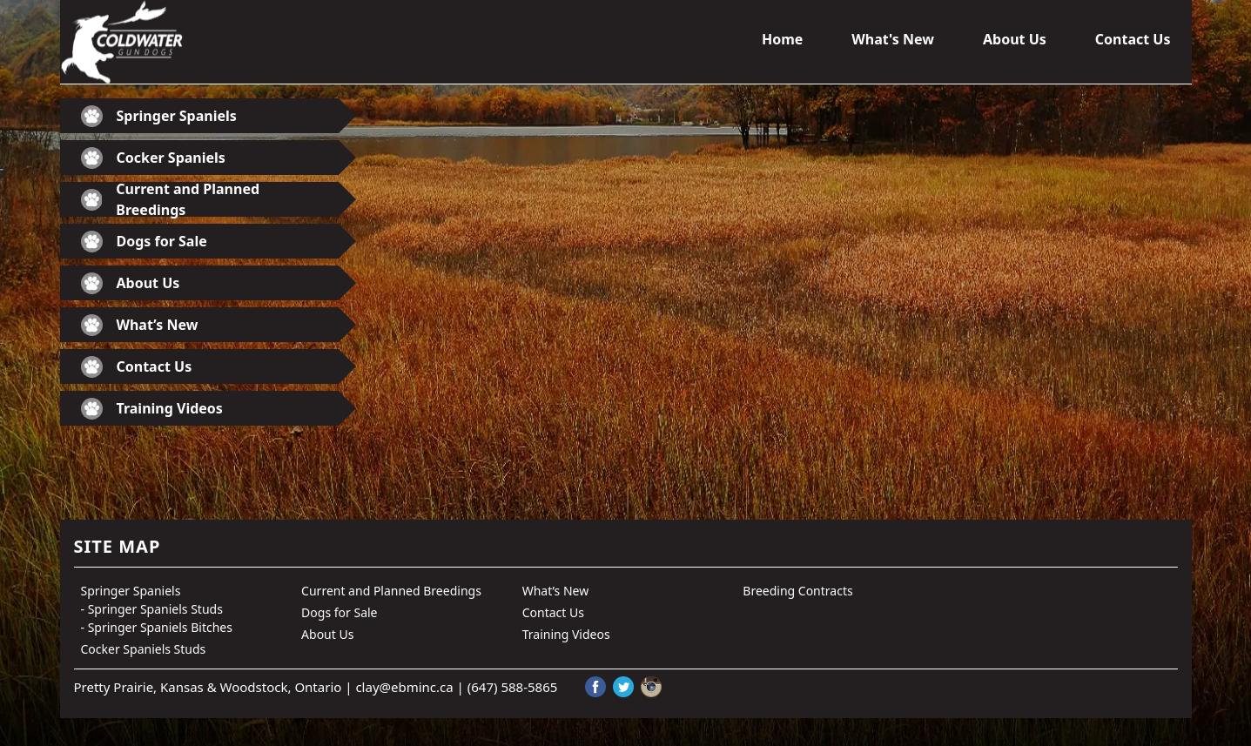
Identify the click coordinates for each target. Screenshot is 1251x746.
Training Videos (152, 409)
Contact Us (1133, 39)
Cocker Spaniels (153, 158)
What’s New (139, 325)
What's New (892, 39)
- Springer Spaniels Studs (152, 609)
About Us (1014, 39)
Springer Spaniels (159, 116)
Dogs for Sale (144, 241)
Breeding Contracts (797, 590)
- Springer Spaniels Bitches (156, 627)
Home (782, 39)
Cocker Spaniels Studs (143, 649)
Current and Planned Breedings (170, 199)
